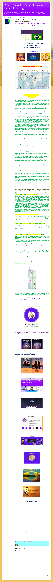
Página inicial (32, 575)
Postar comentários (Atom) (20, 577)
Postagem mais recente (18, 575)
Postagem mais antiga (45, 575)
